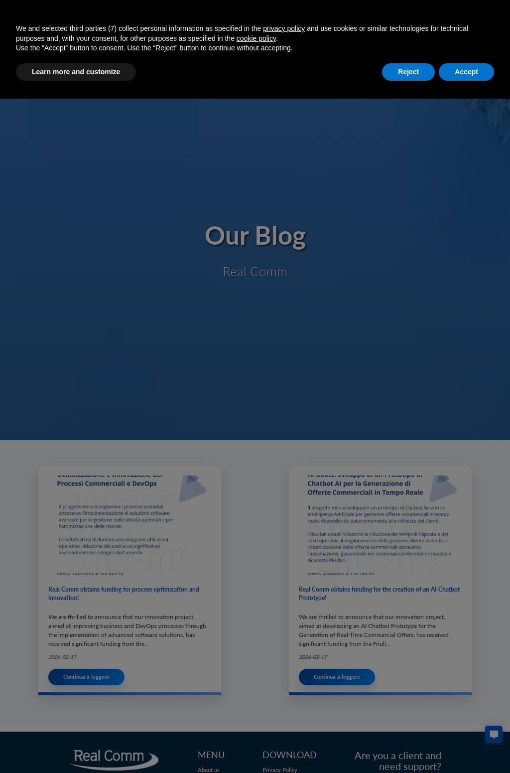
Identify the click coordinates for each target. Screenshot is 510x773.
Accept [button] (466, 72)
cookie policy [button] (256, 38)
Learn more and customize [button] (76, 72)
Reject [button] (408, 72)
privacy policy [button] (284, 28)
